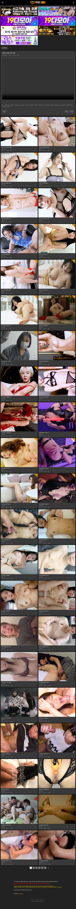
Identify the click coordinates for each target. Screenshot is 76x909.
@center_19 (21, 893)
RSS (44, 899)
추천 (71, 111)
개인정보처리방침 (39, 899)
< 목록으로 (4, 48)
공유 (66, 111)
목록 (4, 111)
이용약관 (32, 899)
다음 (48, 867)
